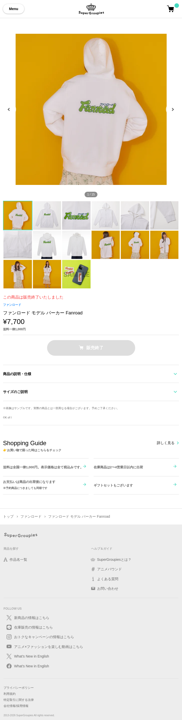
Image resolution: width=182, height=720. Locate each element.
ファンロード (12, 304)
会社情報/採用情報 (16, 706)
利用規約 (10, 694)
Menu (13, 9)
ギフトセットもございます (113, 485)
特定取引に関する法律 (19, 700)
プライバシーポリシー (19, 688)
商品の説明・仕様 (17, 374)
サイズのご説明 (15, 392)
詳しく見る (165, 443)
